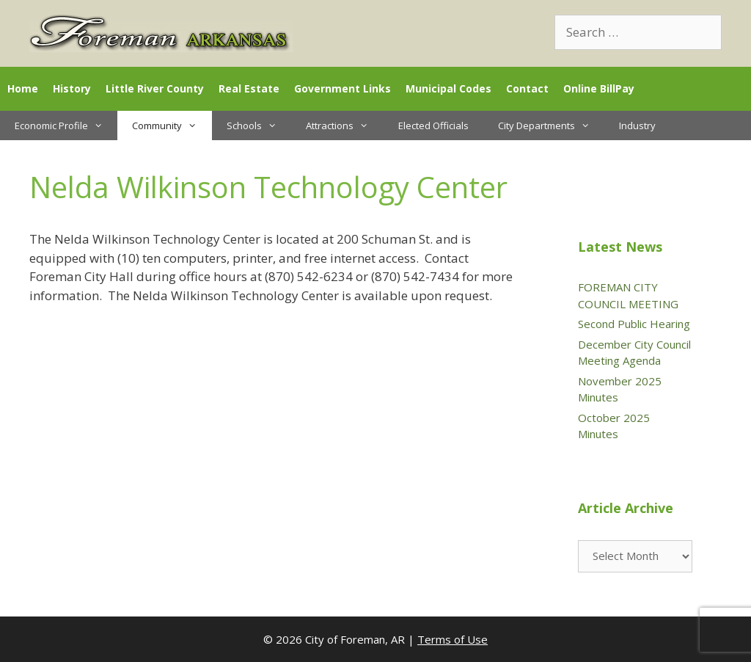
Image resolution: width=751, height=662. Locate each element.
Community (171, 125)
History (72, 88)
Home (22, 88)
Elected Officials (433, 125)
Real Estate (249, 88)
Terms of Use (452, 639)
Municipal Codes (448, 88)
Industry (637, 125)
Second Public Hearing (634, 323)
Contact (527, 88)
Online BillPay (598, 88)
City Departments (551, 125)
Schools (259, 125)
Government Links (342, 88)
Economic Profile (66, 125)
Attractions (344, 125)
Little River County (155, 88)
